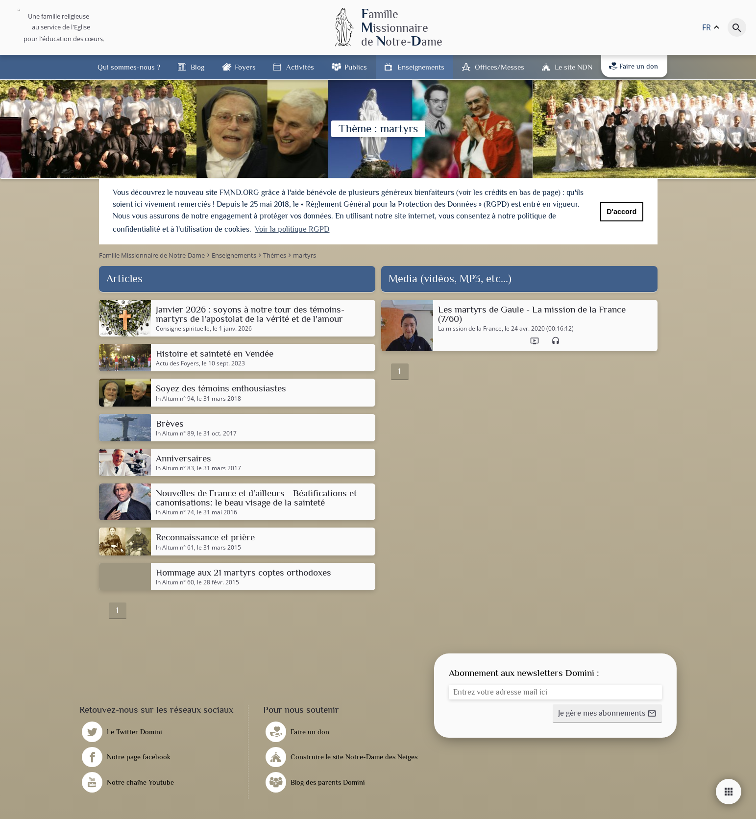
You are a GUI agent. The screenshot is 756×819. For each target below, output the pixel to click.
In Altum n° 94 (175, 397)
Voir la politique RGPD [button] (292, 229)
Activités (300, 67)
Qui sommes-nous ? (129, 67)
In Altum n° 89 (175, 431)
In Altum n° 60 (175, 580)
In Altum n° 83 (175, 466)
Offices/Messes (499, 67)
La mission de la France (470, 327)
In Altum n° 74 (175, 511)
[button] (607, 711)
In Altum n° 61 (175, 546)
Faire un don (633, 66)
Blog (197, 67)
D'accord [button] (621, 212)
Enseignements (420, 67)
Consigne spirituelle (183, 327)
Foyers (245, 67)
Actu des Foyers (177, 362)
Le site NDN (573, 67)
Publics (355, 67)
